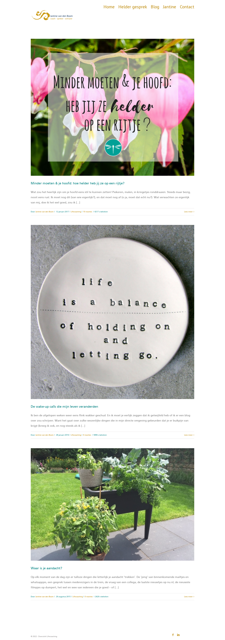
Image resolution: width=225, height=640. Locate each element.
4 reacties (87, 435)
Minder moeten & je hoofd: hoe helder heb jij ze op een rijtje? (77, 183)
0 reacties (89, 597)
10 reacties (87, 212)
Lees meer (188, 212)
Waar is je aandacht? (46, 568)
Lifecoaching (76, 212)
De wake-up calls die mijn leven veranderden (64, 406)
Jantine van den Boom (44, 212)
